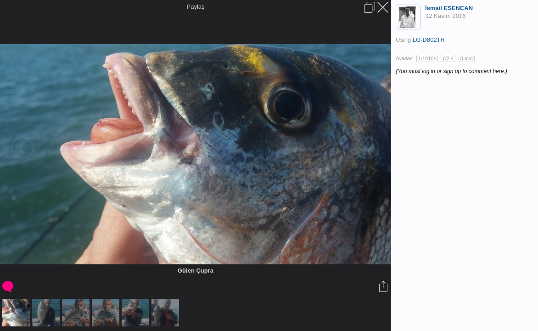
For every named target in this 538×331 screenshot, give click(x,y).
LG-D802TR (429, 39)
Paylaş (195, 6)
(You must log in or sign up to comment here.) (451, 71)
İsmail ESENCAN (449, 8)
